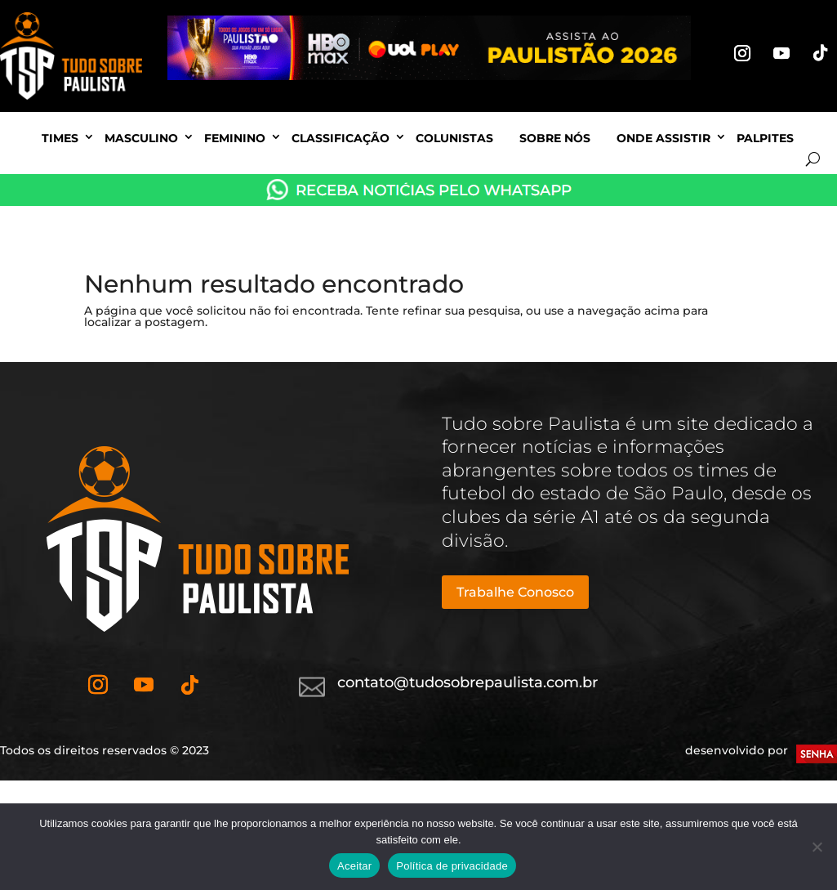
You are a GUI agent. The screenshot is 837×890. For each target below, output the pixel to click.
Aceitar (354, 866)
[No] (816, 847)
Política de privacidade (452, 866)
